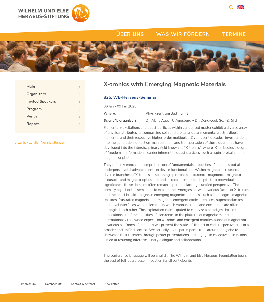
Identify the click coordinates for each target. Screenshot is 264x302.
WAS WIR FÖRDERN (183, 34)
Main (31, 87)
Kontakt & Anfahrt (83, 284)
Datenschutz (53, 284)
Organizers (36, 94)
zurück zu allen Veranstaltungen (41, 142)
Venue (32, 116)
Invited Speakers (41, 102)
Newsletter (111, 284)
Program (34, 109)
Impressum (28, 284)
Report (33, 124)
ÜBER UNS (130, 34)
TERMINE (234, 34)
